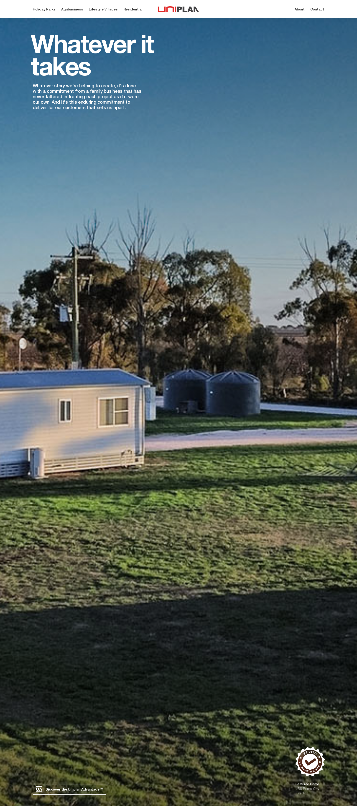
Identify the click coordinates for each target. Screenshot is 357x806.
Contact (317, 9)
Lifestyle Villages (103, 9)
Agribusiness (72, 9)
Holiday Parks (44, 9)
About (300, 9)
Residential (133, 9)
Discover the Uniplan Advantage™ (69, 789)
